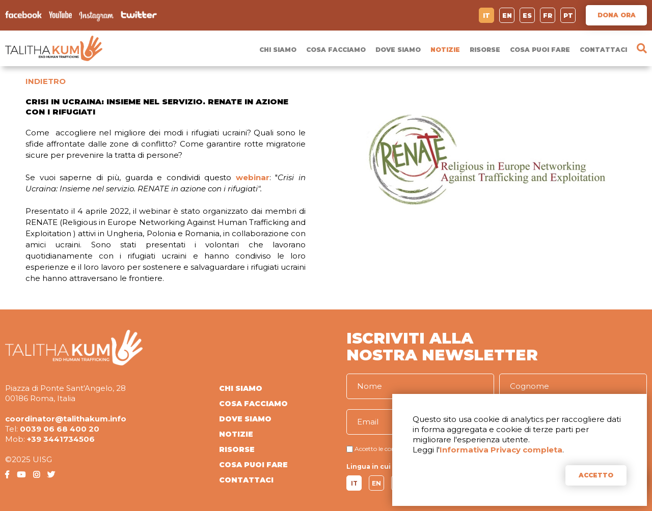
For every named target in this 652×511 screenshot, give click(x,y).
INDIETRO (45, 81)
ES (527, 15)
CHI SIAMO (277, 49)
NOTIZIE (445, 49)
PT (568, 15)
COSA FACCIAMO (336, 49)
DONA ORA (616, 15)
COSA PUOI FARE (540, 49)
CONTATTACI (603, 49)
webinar (252, 177)
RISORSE (485, 49)
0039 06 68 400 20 (59, 429)
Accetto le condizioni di (388, 448)
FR (547, 15)
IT (486, 15)
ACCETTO (596, 475)
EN (507, 15)
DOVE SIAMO (398, 49)
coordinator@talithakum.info (65, 418)
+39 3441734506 (61, 439)
